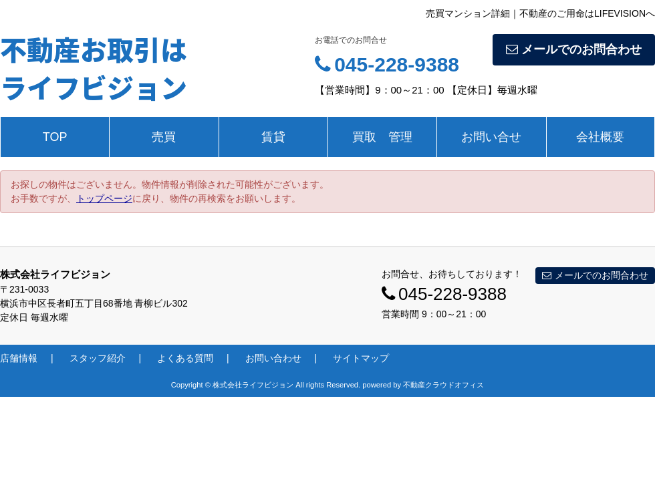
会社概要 (600, 137)
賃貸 (273, 137)
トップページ (104, 198)
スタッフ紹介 (98, 358)
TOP (55, 137)
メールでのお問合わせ (574, 49)
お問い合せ (491, 137)
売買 (164, 137)
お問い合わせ (273, 358)
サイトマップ (361, 358)
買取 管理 (382, 137)
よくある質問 (185, 358)
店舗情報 (18, 358)
